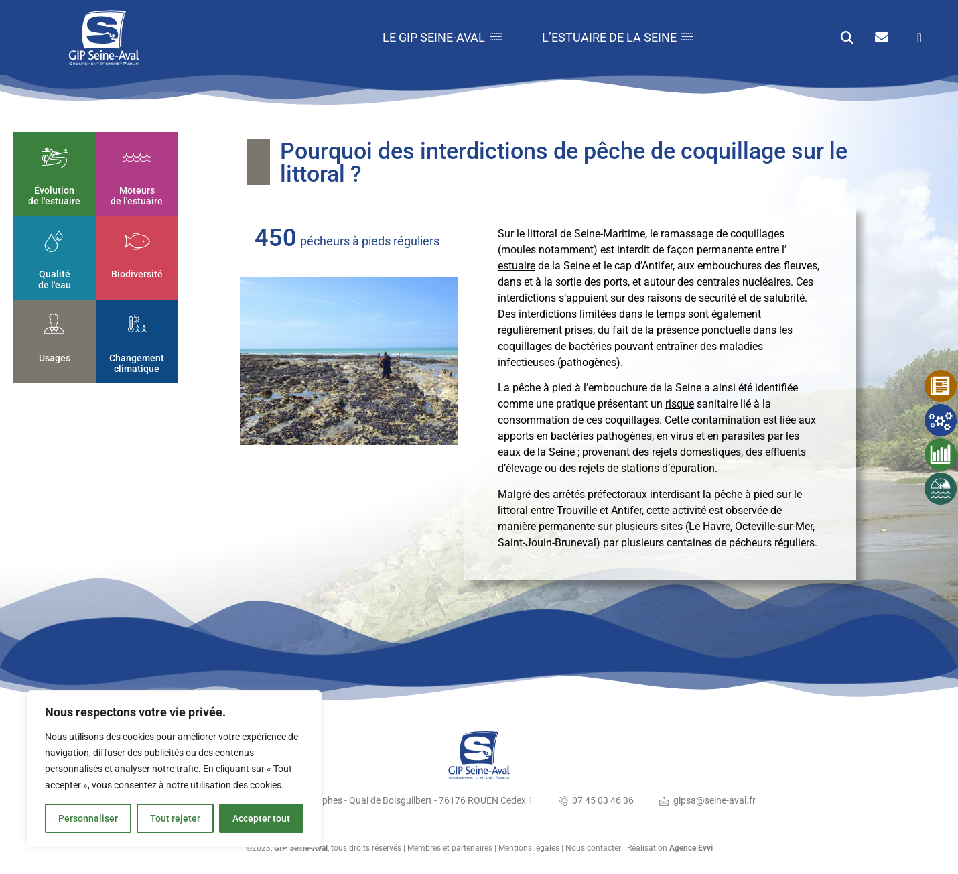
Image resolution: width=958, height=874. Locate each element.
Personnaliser (88, 818)
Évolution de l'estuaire (55, 196)
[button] (847, 38)
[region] (174, 768)
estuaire (516, 265)
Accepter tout (261, 818)
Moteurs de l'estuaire (137, 196)
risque (679, 403)
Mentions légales (528, 848)
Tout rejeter (175, 818)
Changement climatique (137, 364)
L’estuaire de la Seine (617, 37)
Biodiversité (137, 274)
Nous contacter (593, 848)
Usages (54, 358)
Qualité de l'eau (54, 280)
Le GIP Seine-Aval (442, 37)
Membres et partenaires (449, 848)
